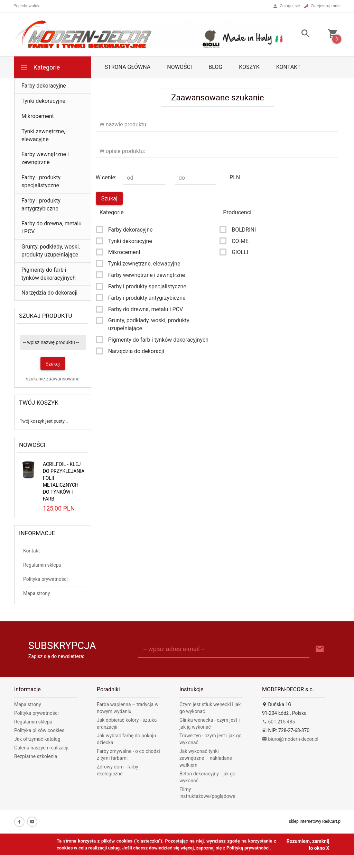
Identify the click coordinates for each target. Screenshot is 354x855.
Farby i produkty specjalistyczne (40, 181)
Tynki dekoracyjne (43, 101)
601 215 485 (278, 721)
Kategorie (40, 67)
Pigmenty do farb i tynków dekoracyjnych (48, 274)
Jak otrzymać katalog (37, 739)
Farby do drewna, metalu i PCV (51, 227)
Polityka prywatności (45, 579)
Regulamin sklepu (42, 565)
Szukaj (53, 364)
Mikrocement (37, 116)
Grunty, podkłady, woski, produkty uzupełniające (50, 250)
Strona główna (128, 67)
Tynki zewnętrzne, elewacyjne (43, 135)
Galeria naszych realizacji (41, 747)
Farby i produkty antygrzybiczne (40, 204)
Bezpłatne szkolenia (35, 756)
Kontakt (288, 67)
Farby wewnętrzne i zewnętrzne (45, 158)
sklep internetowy (305, 821)
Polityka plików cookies (39, 730)
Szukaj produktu (45, 315)
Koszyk (249, 67)
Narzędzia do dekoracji (49, 292)
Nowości (179, 67)
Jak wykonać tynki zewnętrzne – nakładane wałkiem (205, 758)
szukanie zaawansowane (53, 378)
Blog (215, 67)
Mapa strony (36, 593)
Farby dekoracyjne (43, 85)
